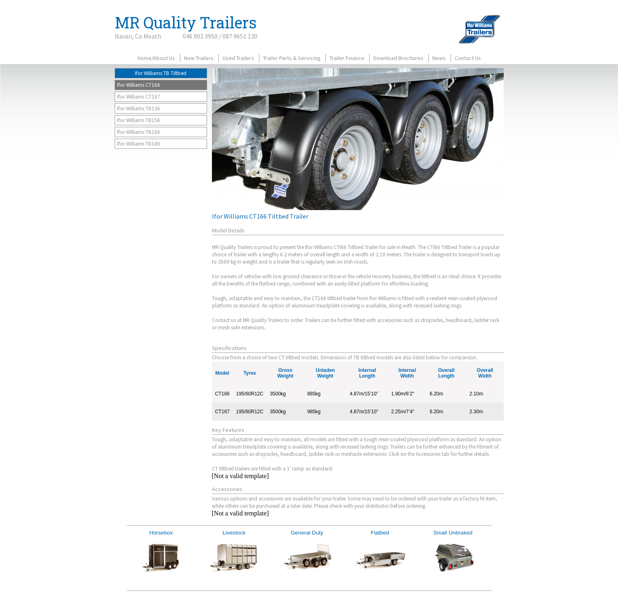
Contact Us (468, 58)
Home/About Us (156, 58)
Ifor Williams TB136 (138, 108)
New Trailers (199, 58)
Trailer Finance (346, 58)
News (439, 58)
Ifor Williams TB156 (138, 120)
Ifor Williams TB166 (138, 132)
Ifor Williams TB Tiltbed (160, 73)
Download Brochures (398, 58)
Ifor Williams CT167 (138, 96)
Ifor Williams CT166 (138, 85)
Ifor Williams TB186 (138, 143)
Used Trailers (238, 58)
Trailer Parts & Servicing (292, 58)
